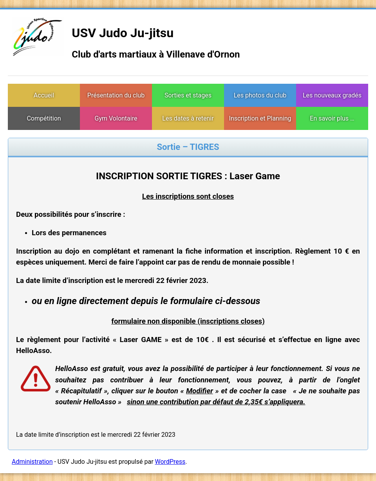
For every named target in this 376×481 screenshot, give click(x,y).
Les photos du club (260, 95)
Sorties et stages (188, 95)
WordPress (170, 461)
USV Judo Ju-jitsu (123, 32)
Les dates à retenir (187, 118)
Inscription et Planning (260, 118)
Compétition (44, 118)
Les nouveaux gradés (332, 95)
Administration (32, 461)
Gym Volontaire (116, 118)
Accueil (44, 95)
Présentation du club (116, 95)
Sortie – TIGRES (188, 147)
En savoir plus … (332, 118)
